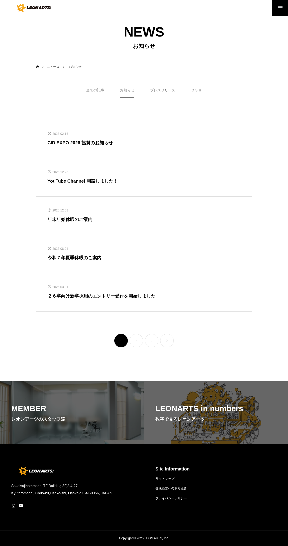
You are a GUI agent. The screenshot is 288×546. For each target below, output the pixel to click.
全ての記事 (95, 92)
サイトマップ (164, 478)
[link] (167, 340)
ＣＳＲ (196, 92)
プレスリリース (162, 92)
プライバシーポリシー (171, 498)
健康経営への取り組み (171, 488)
